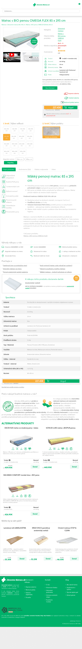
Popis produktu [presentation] (8, 162)
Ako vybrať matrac (72, 577)
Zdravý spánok (71, 587)
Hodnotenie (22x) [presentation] (25, 162)
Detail (35, 459)
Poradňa (28, 590)
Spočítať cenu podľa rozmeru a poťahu (13, 379)
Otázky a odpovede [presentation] (41, 162)
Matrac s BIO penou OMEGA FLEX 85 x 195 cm (39, 25)
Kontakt (47, 572)
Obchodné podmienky (49, 584)
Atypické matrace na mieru (12, 261)
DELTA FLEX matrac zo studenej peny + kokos (21, 420)
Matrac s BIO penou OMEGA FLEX (62, 37)
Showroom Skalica (51, 580)
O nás (48, 577)
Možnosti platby (30, 582)
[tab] (9, 162)
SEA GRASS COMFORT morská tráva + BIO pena (21, 467)
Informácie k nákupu (29, 573)
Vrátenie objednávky (29, 586)
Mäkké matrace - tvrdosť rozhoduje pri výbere (56, 264)
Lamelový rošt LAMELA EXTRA (15, 520)
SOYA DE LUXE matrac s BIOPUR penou (60, 420)
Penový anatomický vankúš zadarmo (15, 264)
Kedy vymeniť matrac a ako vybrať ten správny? (56, 258)
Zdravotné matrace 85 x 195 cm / (16, 25)
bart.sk (79, 613)
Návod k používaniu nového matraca (52, 261)
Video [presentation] (54, 162)
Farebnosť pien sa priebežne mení (15, 258)
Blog (67, 572)
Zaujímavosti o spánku (71, 581)
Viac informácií (49, 88)
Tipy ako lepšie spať (72, 585)
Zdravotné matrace (61, 29)
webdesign (73, 613)
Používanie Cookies (49, 593)
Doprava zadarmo (31, 579)
